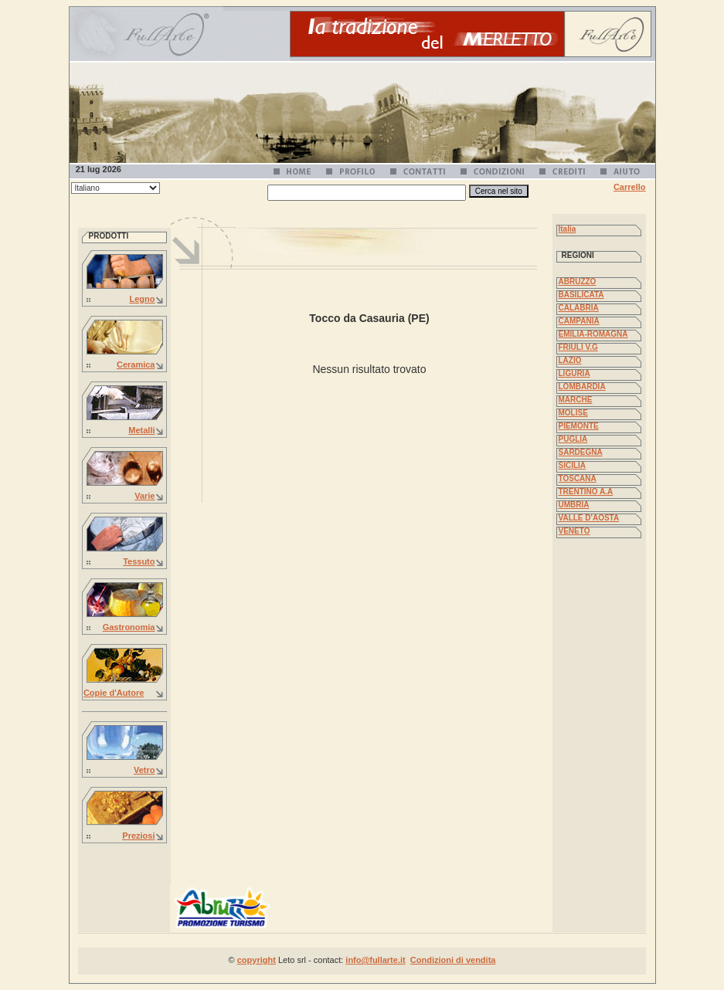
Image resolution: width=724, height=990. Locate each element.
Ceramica (136, 364)
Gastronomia (129, 627)
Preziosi (138, 835)
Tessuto (139, 561)
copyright (256, 960)
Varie (144, 495)
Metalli (141, 430)
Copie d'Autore (113, 692)
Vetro (144, 770)
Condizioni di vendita (453, 960)
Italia (567, 229)
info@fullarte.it (375, 960)
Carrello (630, 187)
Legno (142, 298)
